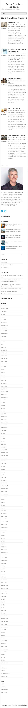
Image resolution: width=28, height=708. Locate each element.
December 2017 (4, 485)
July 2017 (3, 499)
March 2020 (3, 413)
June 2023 (3, 317)
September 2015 (4, 560)
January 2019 (4, 449)
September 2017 (4, 494)
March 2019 (3, 444)
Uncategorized (4, 267)
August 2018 (3, 463)
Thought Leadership (20, 26)
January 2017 (4, 516)
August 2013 (3, 629)
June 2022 (3, 342)
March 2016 (3, 544)
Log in (2, 684)
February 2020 (4, 416)
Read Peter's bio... (12, 205)
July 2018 (3, 466)
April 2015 (3, 574)
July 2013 (3, 632)
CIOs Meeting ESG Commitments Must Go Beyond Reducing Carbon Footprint (13, 231)
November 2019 (4, 422)
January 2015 (4, 582)
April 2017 (3, 508)
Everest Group (11, 192)
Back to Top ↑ (23, 705)
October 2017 (4, 491)
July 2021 (3, 369)
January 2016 (4, 549)
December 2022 (4, 325)
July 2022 (3, 339)
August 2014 (3, 596)
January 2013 (4, 640)
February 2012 (4, 643)
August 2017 (3, 497)
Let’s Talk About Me (14, 108)
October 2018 (4, 458)
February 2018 (4, 480)
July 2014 (3, 599)
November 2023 (4, 308)
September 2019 (4, 427)
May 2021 (3, 375)
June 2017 (3, 502)
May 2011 (3, 657)
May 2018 (3, 472)
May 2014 (3, 604)
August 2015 (3, 563)
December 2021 (4, 355)
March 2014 (3, 610)
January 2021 (4, 386)
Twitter (5, 211)
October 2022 (4, 330)
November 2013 (4, 621)
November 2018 (4, 455)
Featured (3, 262)
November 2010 (4, 663)
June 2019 (3, 436)
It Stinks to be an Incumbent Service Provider (17, 51)
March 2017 (3, 510)
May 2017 (3, 505)
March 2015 (3, 577)
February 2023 (4, 322)
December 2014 (4, 585)
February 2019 (4, 447)
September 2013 (4, 627)
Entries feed (3, 686)
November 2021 (4, 358)
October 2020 (4, 394)
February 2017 (4, 513)
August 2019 (3, 430)
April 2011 (3, 660)
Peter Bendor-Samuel (14, 5)
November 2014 (4, 588)
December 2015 (4, 552)
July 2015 (3, 566)
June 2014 (3, 602)
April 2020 (3, 411)
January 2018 (4, 483)
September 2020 (4, 397)
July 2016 (3, 532)
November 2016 (4, 521)
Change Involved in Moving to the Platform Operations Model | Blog (13, 236)
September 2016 (4, 527)
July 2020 (3, 402)
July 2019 (3, 433)
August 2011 (3, 651)
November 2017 (4, 488)
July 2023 (3, 314)
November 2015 (4, 555)
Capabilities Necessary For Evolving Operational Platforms (13, 247)
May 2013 (3, 638)
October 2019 (4, 425)
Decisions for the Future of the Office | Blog (14, 241)
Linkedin (2, 211)
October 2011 (4, 646)
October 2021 (4, 361)
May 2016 (3, 538)
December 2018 (4, 452)
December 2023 (4, 306)
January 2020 (4, 419)
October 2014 (4, 591)
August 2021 (3, 366)
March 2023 (3, 319)
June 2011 (3, 654)
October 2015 (4, 557)
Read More (3, 28)
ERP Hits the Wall (13, 22)
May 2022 (3, 344)
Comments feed (4, 689)
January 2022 (4, 353)
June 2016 (3, 535)
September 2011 (4, 649)
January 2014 (4, 616)
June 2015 (3, 568)
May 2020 (3, 408)
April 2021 (3, 377)
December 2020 (4, 389)
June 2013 (3, 635)
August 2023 (3, 311)
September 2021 (4, 364)
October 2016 (4, 524)
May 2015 (3, 571)
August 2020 (3, 400)
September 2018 (4, 461)
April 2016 (3, 541)
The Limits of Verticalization (17, 135)
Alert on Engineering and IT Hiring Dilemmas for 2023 (13, 224)
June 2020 (3, 405)
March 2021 (3, 380)
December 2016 (4, 519)
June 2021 (3, 372)
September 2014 (4, 593)
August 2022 (3, 336)
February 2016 (4, 546)
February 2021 (4, 383)
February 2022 (4, 350)
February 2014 (4, 613)
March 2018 (3, 477)
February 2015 (4, 580)
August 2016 (3, 530)
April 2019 (3, 441)
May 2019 (3, 438)
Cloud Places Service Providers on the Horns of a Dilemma (16, 81)
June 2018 (3, 469)
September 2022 (4, 333)
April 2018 (3, 474)
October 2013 (4, 624)
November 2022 (4, 328)
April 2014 (3, 607)
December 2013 (4, 618)
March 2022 (3, 347)
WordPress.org (4, 692)
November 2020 (4, 391)
